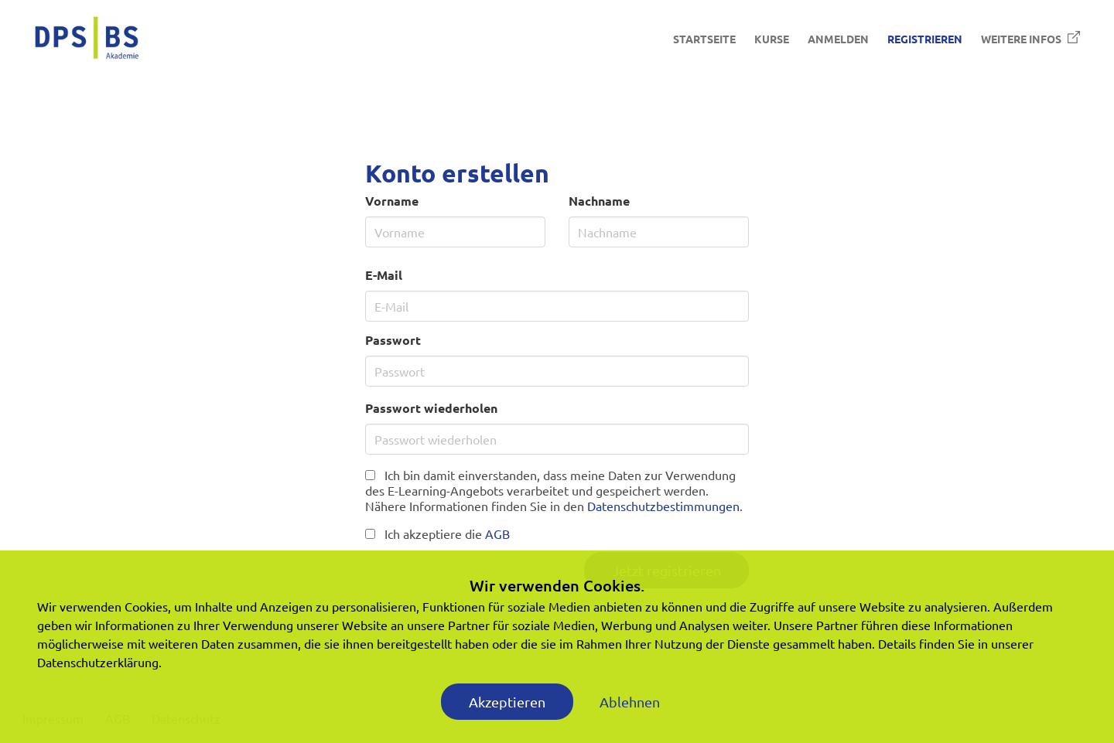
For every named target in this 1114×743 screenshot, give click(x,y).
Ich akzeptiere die (437, 533)
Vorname (392, 201)
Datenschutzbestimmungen (663, 505)
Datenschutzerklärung (98, 662)
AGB (497, 533)
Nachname (599, 201)
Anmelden (838, 39)
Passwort (393, 340)
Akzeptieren (507, 702)
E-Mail (383, 275)
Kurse (771, 39)
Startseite (704, 39)
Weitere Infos (1030, 38)
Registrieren (924, 39)
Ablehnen (630, 702)
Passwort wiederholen (431, 408)
